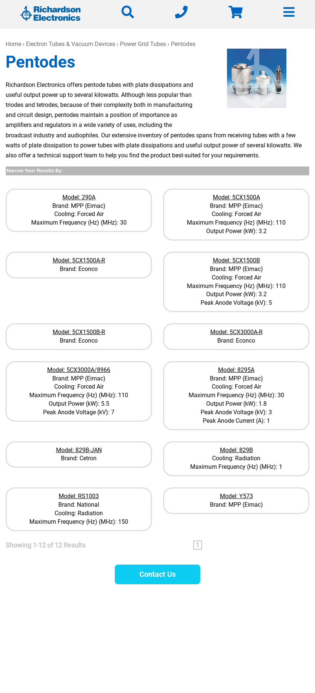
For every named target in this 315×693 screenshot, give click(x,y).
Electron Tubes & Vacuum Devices (70, 44)
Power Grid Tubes (143, 44)
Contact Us (157, 574)
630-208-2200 (211, 630)
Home (13, 44)
